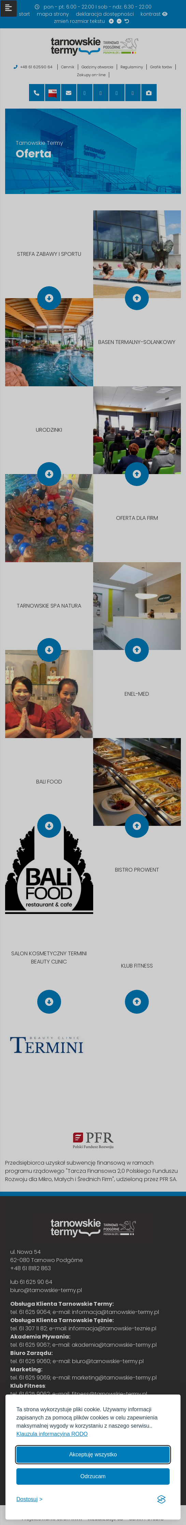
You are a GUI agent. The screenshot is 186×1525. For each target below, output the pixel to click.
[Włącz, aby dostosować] (29, 1499)
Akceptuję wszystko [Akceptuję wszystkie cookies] (93, 1454)
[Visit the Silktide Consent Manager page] (161, 1499)
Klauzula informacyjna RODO (52, 1434)
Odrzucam (93, 1476)
